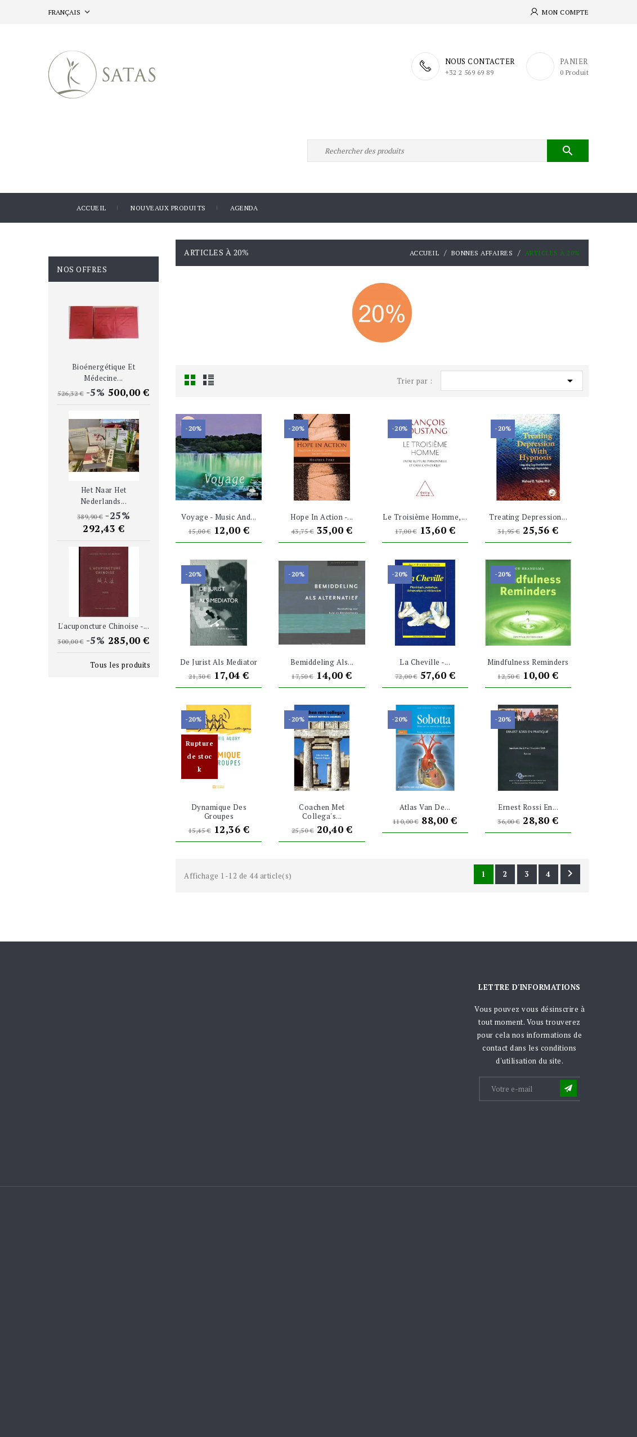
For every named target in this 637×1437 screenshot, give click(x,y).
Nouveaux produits (168, 208)
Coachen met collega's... (322, 811)
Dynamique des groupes (219, 811)
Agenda (244, 208)
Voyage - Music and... (219, 517)
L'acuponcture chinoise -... (104, 626)
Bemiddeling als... (322, 662)
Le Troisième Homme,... (425, 517)
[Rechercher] (448, 150)
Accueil (91, 208)
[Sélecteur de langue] (70, 12)
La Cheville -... (425, 662)
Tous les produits (120, 665)
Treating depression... (528, 517)
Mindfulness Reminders (528, 662)
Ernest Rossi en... (528, 807)
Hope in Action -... (321, 517)
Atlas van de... (425, 807)
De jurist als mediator (219, 662)
